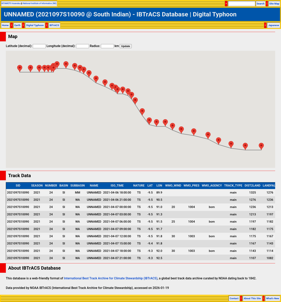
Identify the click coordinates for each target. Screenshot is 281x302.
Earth (17, 25)
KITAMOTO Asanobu (11, 3)
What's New (272, 298)
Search (260, 3)
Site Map (274, 3)
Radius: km (104, 46)
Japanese (273, 25)
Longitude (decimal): (67, 46)
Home (5, 25)
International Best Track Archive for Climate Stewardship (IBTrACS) (110, 278)
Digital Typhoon (35, 25)
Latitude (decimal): (26, 46)
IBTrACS (54, 25)
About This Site (252, 298)
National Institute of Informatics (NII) (39, 3)
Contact (234, 298)
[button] (19, 68)
